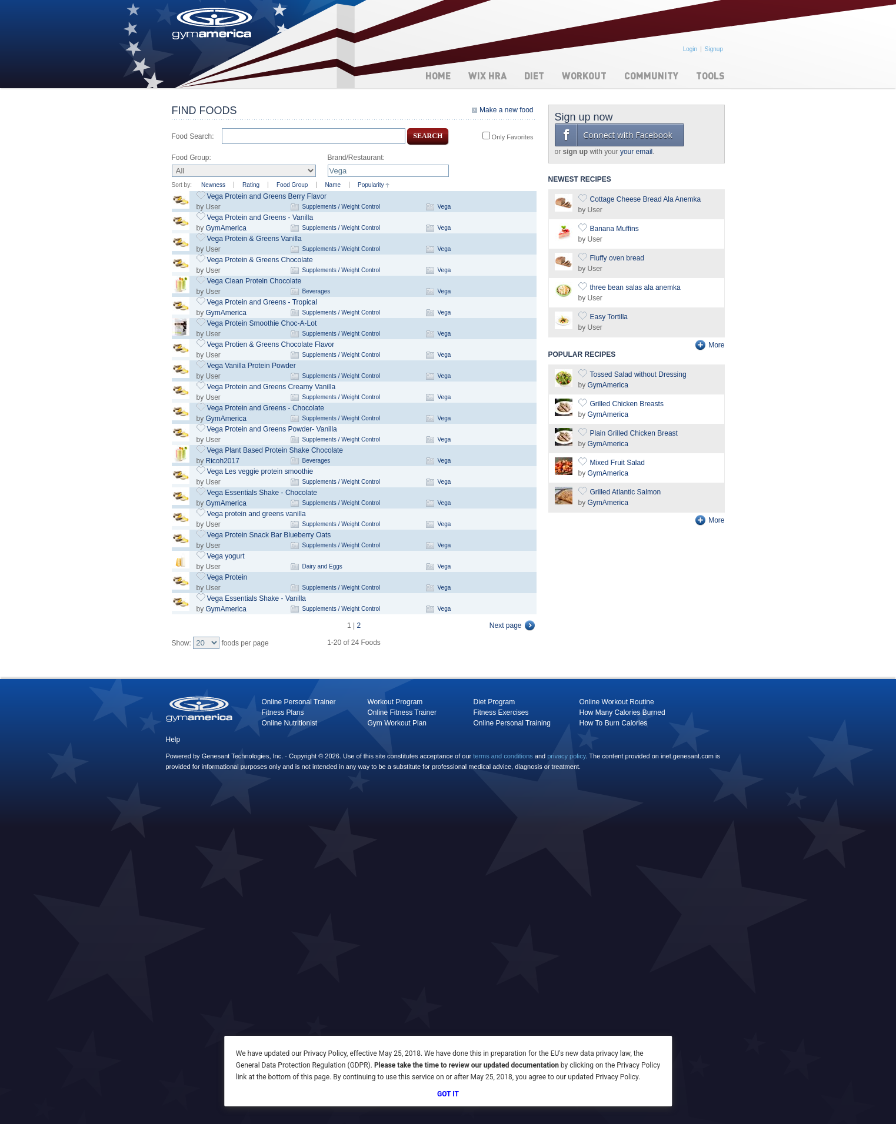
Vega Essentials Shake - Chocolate (262, 493)
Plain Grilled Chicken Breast (634, 433)
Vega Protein (227, 577)
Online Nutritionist (290, 723)
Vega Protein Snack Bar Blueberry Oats (269, 535)
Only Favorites (512, 136)
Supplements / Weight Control (341, 206)
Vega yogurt (226, 556)
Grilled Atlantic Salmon (625, 492)
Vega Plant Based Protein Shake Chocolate (275, 450)
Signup (714, 49)
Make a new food (506, 110)
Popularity (371, 185)
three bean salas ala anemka (635, 287)
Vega (444, 206)
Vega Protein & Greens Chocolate (260, 260)
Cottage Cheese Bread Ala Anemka (645, 199)
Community (651, 75)
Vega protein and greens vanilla (256, 514)
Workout (584, 75)
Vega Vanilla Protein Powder (251, 366)
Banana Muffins (614, 229)
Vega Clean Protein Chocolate (254, 281)
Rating (250, 185)
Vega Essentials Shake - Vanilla (257, 598)
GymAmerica (226, 228)
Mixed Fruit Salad (617, 463)
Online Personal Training (512, 723)
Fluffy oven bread (617, 258)
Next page (505, 625)
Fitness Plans (283, 712)
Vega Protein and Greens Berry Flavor (267, 196)
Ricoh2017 (222, 461)
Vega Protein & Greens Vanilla (254, 239)
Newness (213, 185)
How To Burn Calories (613, 723)
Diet (534, 75)
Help (173, 739)
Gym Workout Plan (397, 723)
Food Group (292, 185)
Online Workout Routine (616, 702)
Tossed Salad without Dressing (638, 374)
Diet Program (494, 702)
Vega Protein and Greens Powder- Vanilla (272, 429)
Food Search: (193, 136)
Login (690, 49)
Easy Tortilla (609, 317)
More (716, 345)
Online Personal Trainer (299, 702)
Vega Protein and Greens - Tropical (262, 302)
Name (333, 185)
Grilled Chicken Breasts (627, 404)
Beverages (316, 291)
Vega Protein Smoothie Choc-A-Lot (262, 323)
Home (438, 75)
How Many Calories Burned (622, 712)
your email (636, 152)
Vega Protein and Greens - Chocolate (265, 408)
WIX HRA (487, 75)
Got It (448, 1094)
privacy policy (566, 756)
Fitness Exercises (501, 712)
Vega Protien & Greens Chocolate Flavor (271, 344)
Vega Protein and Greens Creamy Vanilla (271, 387)
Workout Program (395, 702)
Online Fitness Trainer (402, 712)
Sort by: (182, 185)
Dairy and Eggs (322, 566)
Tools (710, 75)
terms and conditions (503, 756)
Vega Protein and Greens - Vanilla (260, 217)
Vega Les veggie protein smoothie (260, 471)
